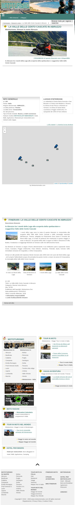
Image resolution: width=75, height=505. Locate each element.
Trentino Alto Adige (28, 368)
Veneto (24, 376)
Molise (24, 352)
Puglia (24, 358)
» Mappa (23, 18)
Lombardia (9, 373)
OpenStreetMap (63, 183)
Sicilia (24, 363)
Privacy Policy (37, 501)
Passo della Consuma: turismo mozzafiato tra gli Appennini (60, 355)
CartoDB (70, 183)
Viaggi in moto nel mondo (27, 439)
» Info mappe (51, 124)
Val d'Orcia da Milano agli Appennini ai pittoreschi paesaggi (61, 346)
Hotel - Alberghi (65, 481)
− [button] (4, 131)
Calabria (8, 358)
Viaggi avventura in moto (63, 386)
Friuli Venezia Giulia (12, 366)
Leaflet (55, 183)
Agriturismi (63, 485)
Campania (9, 360)
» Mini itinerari (13, 18)
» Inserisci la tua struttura (65, 124)
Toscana (25, 366)
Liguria (8, 371)
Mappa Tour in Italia (65, 365)
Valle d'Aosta (26, 373)
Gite (32, 476)
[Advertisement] (37, 81)
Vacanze (33, 482)
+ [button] (4, 128)
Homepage (6, 23)
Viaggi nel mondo (36, 492)
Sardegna (25, 360)
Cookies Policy (47, 501)
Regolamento (27, 501)
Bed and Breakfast (66, 483)
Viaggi (33, 480)
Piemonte (25, 355)
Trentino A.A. (20, 486)
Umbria (24, 371)
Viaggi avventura (36, 494)
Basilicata (9, 355)
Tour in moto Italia (66, 362)
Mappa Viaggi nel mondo (27, 442)
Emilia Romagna (11, 363)
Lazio (7, 368)
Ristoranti (63, 487)
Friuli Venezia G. (6, 486)
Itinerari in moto (16, 23)
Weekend (34, 478)
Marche (8, 376)
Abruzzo (8, 352)
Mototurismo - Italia (29, 379)
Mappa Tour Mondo (37, 496)
